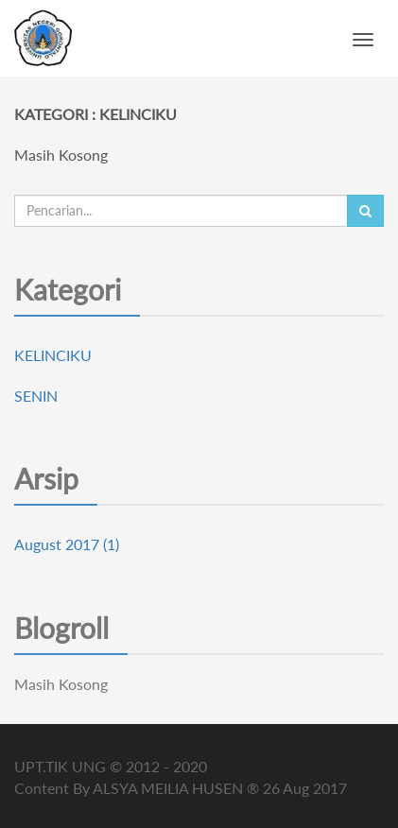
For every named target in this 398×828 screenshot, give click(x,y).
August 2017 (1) (66, 544)
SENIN (36, 396)
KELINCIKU (53, 355)
